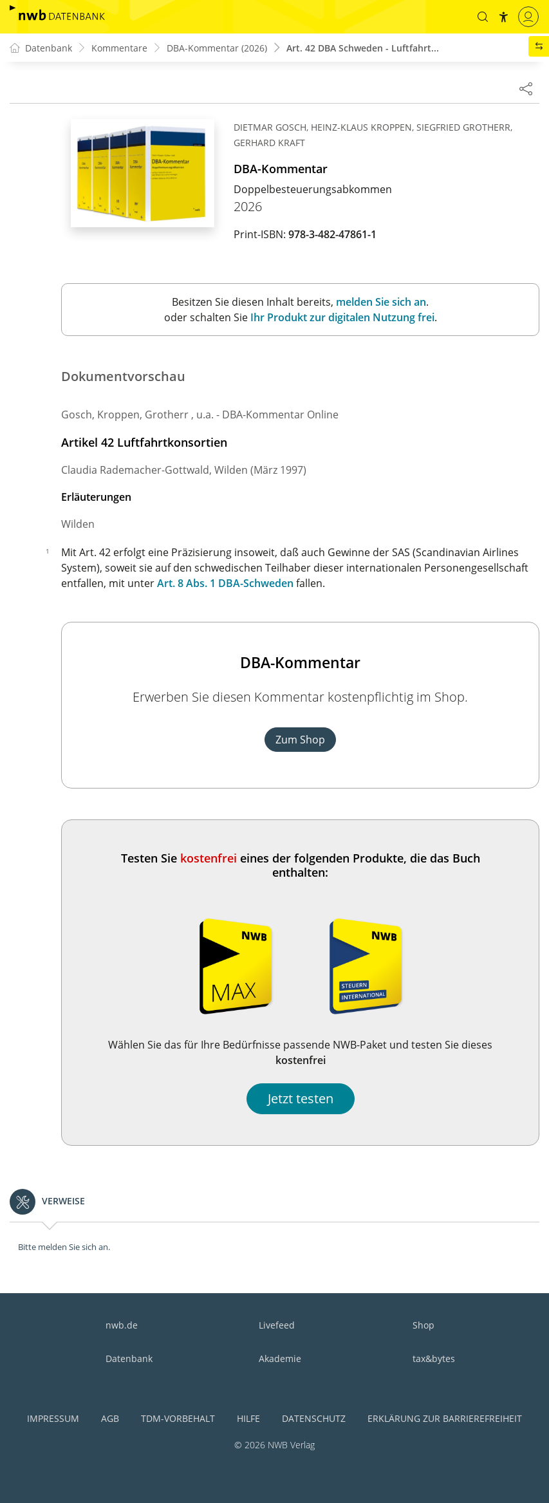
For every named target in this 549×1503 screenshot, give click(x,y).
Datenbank (129, 1358)
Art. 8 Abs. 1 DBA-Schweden (225, 583)
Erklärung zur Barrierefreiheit (445, 1418)
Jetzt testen (300, 1098)
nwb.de (122, 1325)
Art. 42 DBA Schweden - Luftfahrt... (362, 48)
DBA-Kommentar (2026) (217, 48)
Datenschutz (314, 1418)
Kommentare (119, 48)
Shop (423, 1325)
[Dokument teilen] (525, 88)
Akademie (280, 1358)
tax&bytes (434, 1358)
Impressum (53, 1418)
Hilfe (248, 1418)
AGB (110, 1418)
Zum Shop (300, 740)
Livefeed (277, 1325)
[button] (482, 17)
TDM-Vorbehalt (178, 1418)
